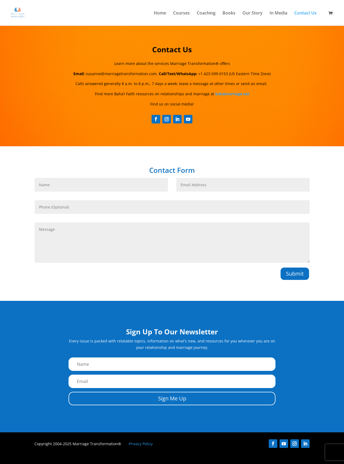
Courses (181, 13)
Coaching (206, 13)
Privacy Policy (141, 443)
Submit (295, 273)
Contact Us (305, 13)
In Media (278, 13)
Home (160, 13)
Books (229, 13)
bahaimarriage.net (232, 93)
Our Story (252, 13)
